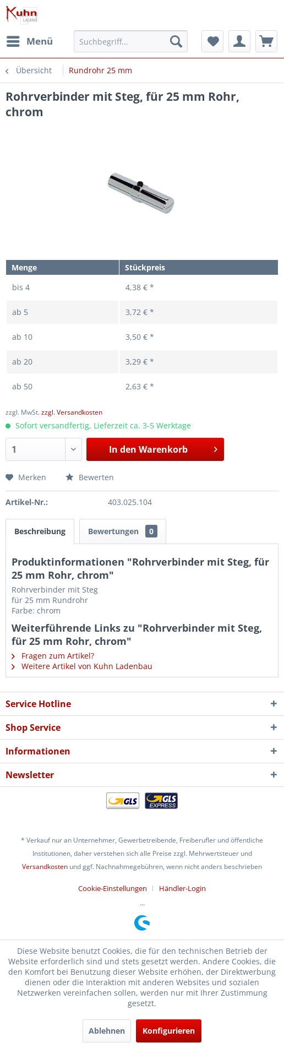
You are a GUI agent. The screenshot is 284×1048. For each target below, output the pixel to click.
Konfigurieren (169, 1030)
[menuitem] (29, 41)
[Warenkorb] (266, 41)
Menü (30, 39)
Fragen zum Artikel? (53, 655)
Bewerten (89, 477)
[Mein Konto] (239, 41)
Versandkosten (45, 866)
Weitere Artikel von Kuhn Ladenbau (82, 666)
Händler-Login (182, 888)
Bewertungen (122, 531)
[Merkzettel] (212, 41)
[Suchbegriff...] (130, 41)
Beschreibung (39, 531)
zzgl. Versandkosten (71, 412)
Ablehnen (107, 1030)
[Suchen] (176, 41)
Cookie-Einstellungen (112, 888)
